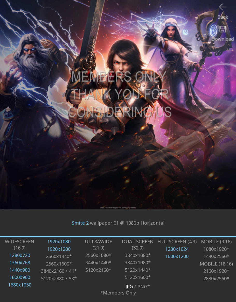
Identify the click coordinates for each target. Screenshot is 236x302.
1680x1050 (19, 285)
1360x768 (19, 262)
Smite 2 (80, 223)
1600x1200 (177, 256)
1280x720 (19, 255)
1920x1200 (59, 249)
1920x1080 (59, 241)
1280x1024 (177, 249)
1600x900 (19, 277)
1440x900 (19, 270)
